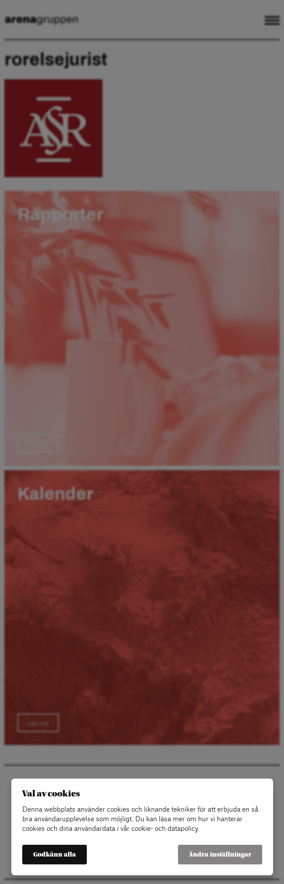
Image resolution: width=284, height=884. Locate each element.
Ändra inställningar (220, 854)
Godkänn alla (54, 854)
